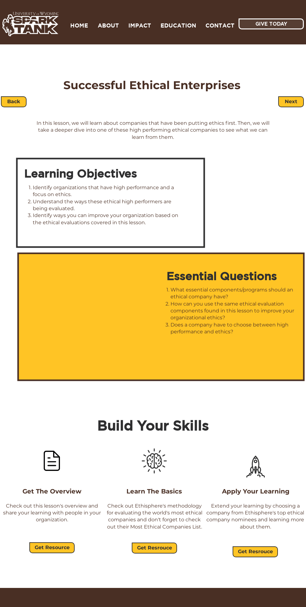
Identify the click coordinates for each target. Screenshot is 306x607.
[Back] (14, 101)
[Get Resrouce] (154, 548)
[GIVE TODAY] (271, 23)
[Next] (291, 101)
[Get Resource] (52, 547)
